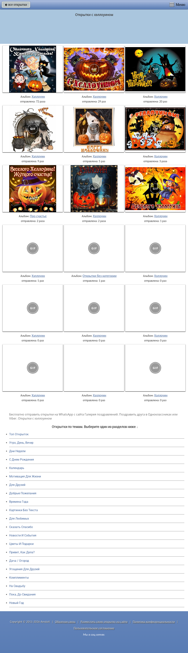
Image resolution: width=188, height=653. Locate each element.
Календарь (16, 468)
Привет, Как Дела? (22, 552)
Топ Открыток (19, 434)
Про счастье (38, 216)
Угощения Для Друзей (24, 569)
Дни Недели (17, 451)
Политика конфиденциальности (154, 622)
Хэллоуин (38, 96)
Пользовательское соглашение (94, 628)
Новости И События (22, 535)
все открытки (16, 4)
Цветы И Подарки (21, 544)
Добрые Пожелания (22, 493)
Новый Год (16, 603)
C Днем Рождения (21, 459)
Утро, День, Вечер (21, 442)
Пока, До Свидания (22, 594)
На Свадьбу (17, 586)
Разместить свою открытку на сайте (104, 622)
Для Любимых (19, 518)
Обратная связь (65, 622)
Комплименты (19, 577)
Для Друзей (17, 485)
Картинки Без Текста (23, 510)
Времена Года (18, 501)
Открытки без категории (100, 275)
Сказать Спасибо (21, 527)
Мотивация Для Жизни (25, 476)
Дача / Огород (19, 560)
